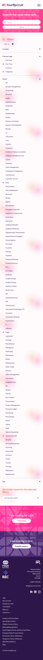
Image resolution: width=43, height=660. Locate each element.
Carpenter (9, 148)
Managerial (9, 348)
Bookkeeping (10, 113)
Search (21, 27)
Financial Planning (12, 259)
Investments (10, 321)
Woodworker (10, 474)
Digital (8, 202)
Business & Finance (12, 121)
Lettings (8, 340)
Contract (9, 68)
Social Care (9, 451)
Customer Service (12, 179)
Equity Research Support (14, 236)
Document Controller (13, 209)
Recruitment (10, 417)
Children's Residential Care (15, 156)
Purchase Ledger (11, 409)
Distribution (10, 206)
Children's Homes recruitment (16, 152)
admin (8, 98)
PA (6, 386)
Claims (8, 159)
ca (6, 133)
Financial (9, 255)
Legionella (9, 336)
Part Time (9, 64)
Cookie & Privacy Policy (10, 618)
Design (8, 198)
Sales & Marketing (12, 432)
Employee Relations (12, 229)
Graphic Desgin (11, 278)
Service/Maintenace (12, 443)
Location (5, 49)
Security (8, 440)
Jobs (4, 598)
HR (7, 294)
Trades (8, 459)
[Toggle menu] (39, 5)
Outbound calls (11, 382)
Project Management (13, 405)
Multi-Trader (10, 367)
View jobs (22, 521)
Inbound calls (10, 305)
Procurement (10, 401)
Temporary (9, 72)
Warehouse (9, 470)
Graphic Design (11, 282)
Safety (8, 424)
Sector (4, 79)
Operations (9, 378)
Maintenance (10, 344)
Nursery (8, 371)
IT (6, 324)
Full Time (9, 60)
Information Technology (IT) (15, 309)
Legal (7, 332)
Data (7, 182)
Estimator (9, 244)
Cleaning (9, 163)
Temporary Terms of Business (12, 639)
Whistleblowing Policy (10, 627)
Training (8, 466)
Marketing (9, 351)
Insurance (9, 313)
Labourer (9, 328)
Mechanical (9, 355)
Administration (11, 102)
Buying (8, 129)
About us (5, 609)
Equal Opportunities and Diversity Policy (16, 630)
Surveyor (9, 455)
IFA (7, 301)
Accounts (9, 94)
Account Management (13, 87)
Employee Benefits (12, 225)
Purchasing (9, 413)
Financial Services (12, 263)
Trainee (8, 463)
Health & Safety (11, 286)
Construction (10, 175)
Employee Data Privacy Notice (12, 633)
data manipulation (12, 190)
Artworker (9, 106)
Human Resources (12, 298)
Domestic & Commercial (14, 213)
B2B (7, 110)
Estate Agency (11, 240)
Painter (8, 390)
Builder (8, 117)
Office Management (12, 374)
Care (7, 140)
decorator (9, 194)
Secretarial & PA (11, 436)
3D (7, 83)
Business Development (13, 125)
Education (9, 221)
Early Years (9, 217)
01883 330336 (35, 582)
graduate (9, 275)
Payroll (8, 394)
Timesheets (6, 607)
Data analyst (10, 186)
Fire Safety (9, 271)
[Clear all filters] (8, 43)
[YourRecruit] (12, 5)
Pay (3, 481)
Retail (8, 420)
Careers (8, 144)
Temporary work (8, 604)
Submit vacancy (21, 546)
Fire (7, 267)
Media (8, 359)
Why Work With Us (9, 642)
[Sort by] (21, 498)
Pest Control (10, 397)
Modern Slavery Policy (10, 624)
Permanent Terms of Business (12, 636)
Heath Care (9, 290)
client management (12, 167)
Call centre (9, 136)
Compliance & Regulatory (14, 171)
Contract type (7, 56)
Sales (7, 428)
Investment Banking (12, 317)
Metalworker (10, 363)
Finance (8, 252)
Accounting (9, 90)
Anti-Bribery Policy (9, 621)
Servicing (9, 447)
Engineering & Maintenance (15, 232)
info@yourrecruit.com (33, 586)
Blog (4, 644)
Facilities (9, 248)
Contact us (6, 612)
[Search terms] (21, 22)
